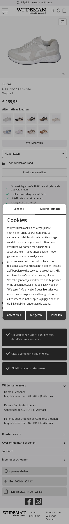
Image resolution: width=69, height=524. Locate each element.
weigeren (36, 315)
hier (45, 289)
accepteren (14, 315)
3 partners (43, 247)
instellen (56, 315)
